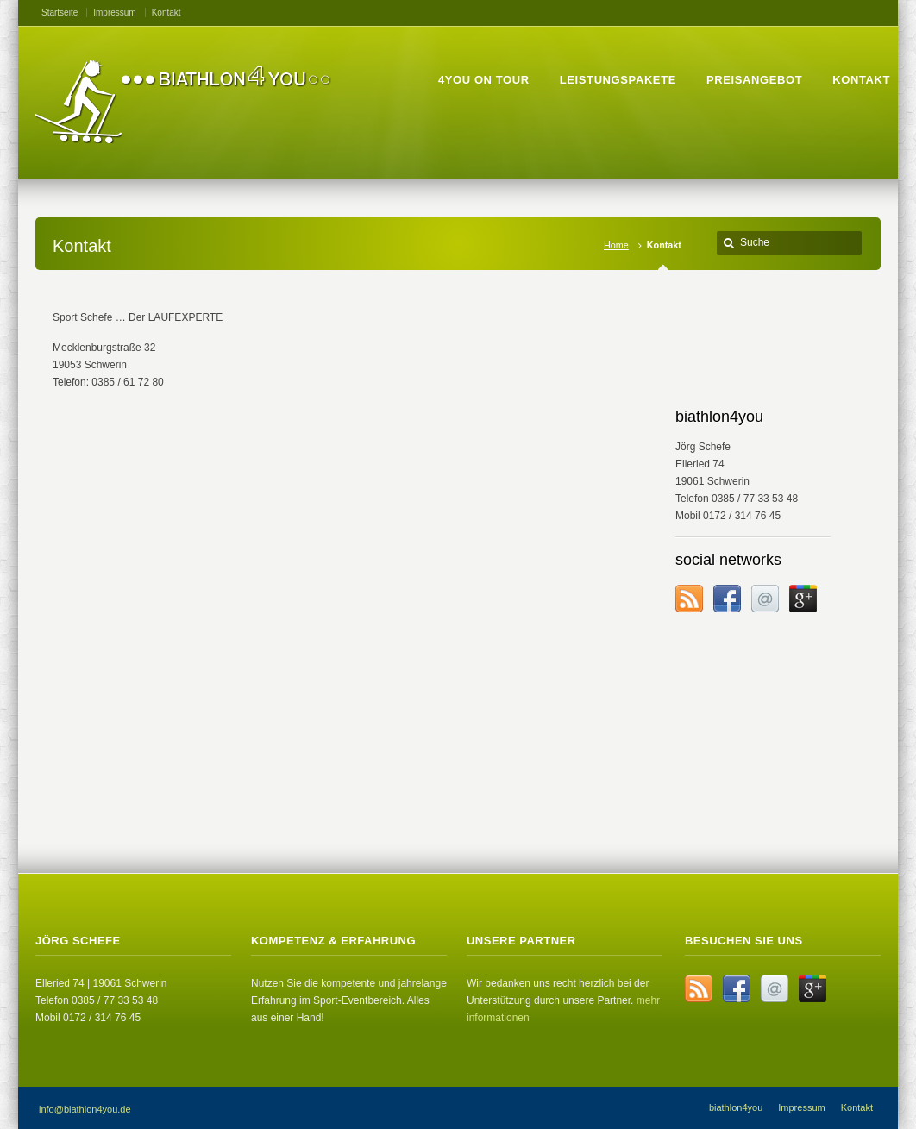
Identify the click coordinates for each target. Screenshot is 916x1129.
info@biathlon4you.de (85, 1109)
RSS (689, 598)
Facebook (727, 598)
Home (616, 245)
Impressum (114, 12)
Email (765, 598)
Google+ (803, 598)
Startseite (59, 12)
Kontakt (166, 12)
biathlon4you (735, 1107)
